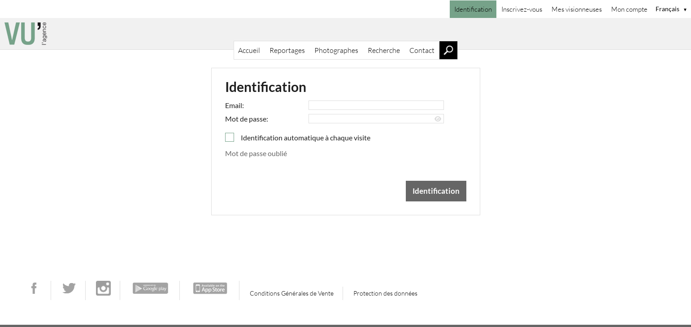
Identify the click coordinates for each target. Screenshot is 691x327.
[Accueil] (345, 33)
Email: (234, 105)
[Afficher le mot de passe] (438, 119)
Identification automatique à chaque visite (305, 137)
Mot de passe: (246, 118)
